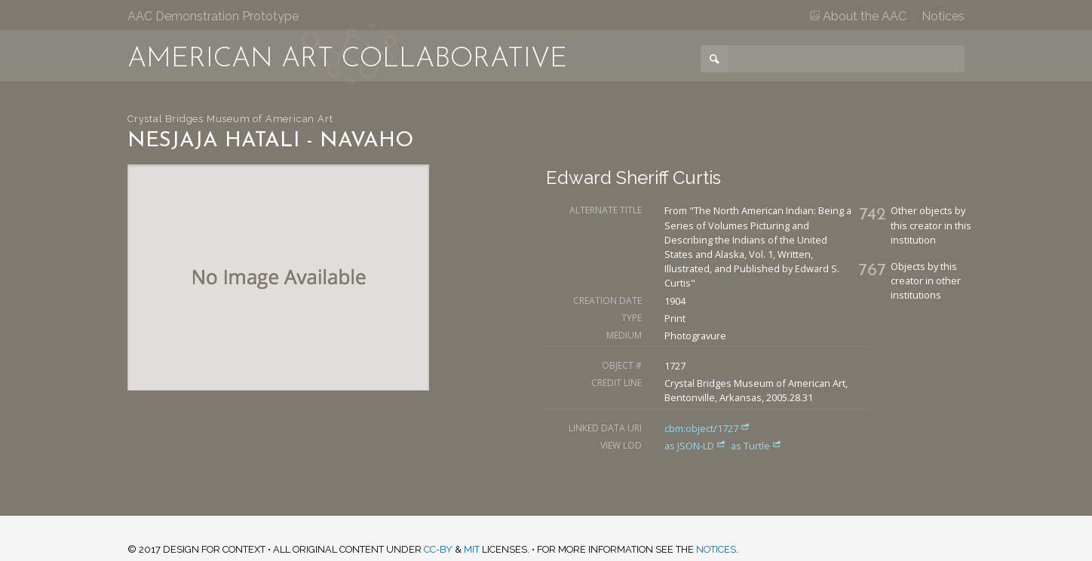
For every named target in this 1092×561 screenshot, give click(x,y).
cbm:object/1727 (707, 428)
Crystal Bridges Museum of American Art (230, 118)
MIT (472, 549)
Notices (943, 16)
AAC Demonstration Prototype (213, 16)
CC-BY (438, 549)
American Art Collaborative (347, 59)
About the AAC (858, 16)
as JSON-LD (696, 445)
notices (716, 549)
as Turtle (756, 445)
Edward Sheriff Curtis (633, 178)
